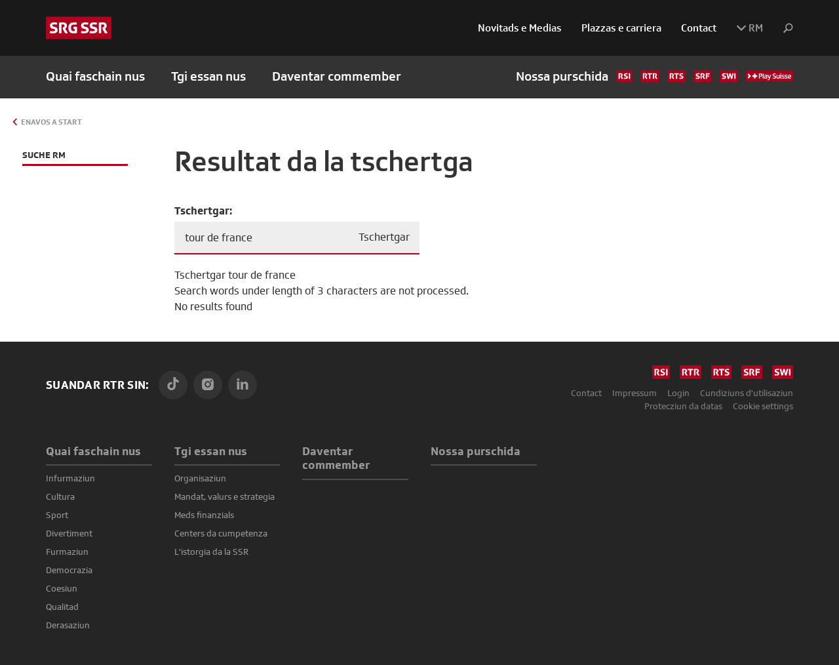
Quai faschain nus (93, 451)
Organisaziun (200, 478)
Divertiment (69, 533)
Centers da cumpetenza (220, 533)
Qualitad (62, 606)
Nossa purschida (654, 76)
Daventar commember (336, 76)
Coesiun (61, 588)
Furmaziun (67, 551)
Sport (57, 515)
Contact (698, 28)
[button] (783, 28)
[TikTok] (173, 385)
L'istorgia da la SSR (211, 551)
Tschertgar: (203, 210)
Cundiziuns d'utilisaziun (746, 393)
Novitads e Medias (520, 28)
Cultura (60, 496)
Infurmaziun (70, 478)
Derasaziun (68, 625)
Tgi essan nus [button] (208, 76)
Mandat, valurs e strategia (224, 496)
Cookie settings (763, 406)
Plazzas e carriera (621, 28)
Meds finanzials (204, 515)
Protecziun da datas (683, 406)
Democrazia (69, 570)
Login (678, 393)
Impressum (634, 393)
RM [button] (749, 28)
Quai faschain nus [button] (95, 76)
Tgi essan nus (210, 451)
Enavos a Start (51, 122)
